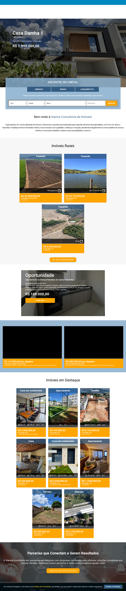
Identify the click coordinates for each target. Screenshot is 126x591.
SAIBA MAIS (40, 300)
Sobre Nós (61, 12)
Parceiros (94, 12)
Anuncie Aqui (82, 12)
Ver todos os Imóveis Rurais (63, 260)
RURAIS (63, 89)
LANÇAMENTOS (87, 89)
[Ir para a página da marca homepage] (25, 12)
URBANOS (39, 89)
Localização (105, 12)
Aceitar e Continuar (113, 587)
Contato (115, 12)
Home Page (50, 12)
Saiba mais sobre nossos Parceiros (63, 571)
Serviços (71, 12)
